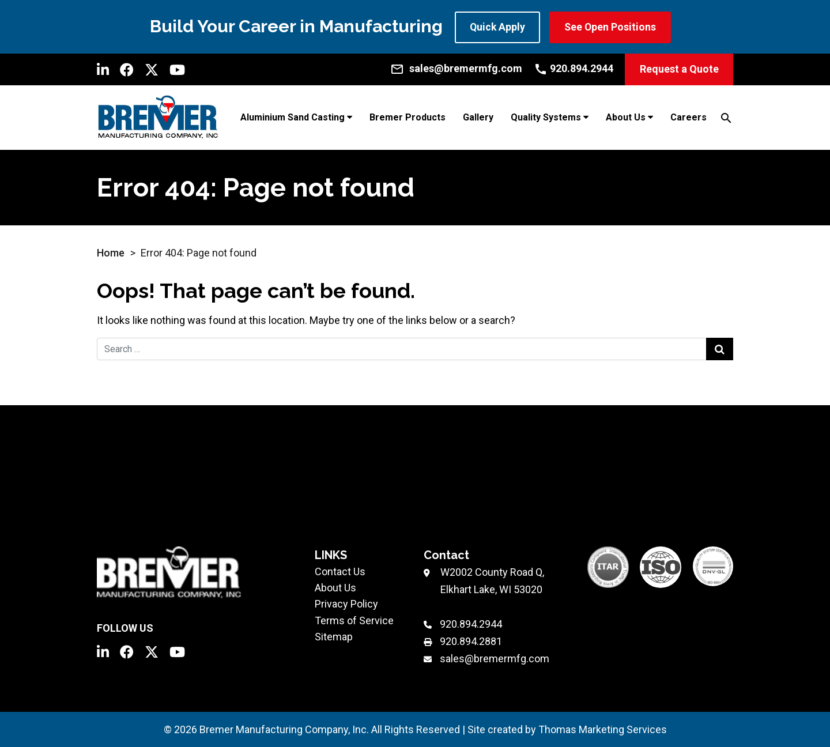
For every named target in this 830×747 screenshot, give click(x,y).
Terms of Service (354, 620)
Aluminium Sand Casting (292, 117)
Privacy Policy (346, 604)
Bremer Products (407, 117)
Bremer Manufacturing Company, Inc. (284, 729)
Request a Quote (679, 69)
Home (110, 252)
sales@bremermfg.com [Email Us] (494, 658)
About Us (626, 117)
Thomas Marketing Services (602, 729)
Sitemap (334, 636)
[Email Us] (456, 68)
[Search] (726, 117)
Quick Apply (498, 27)
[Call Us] (573, 68)
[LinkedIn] (103, 69)
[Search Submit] (719, 349)
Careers (688, 117)
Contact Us (340, 571)
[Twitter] (152, 69)
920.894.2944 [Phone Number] (471, 624)
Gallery (478, 117)
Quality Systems (546, 117)
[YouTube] (177, 69)
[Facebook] (127, 69)
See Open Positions (612, 27)
